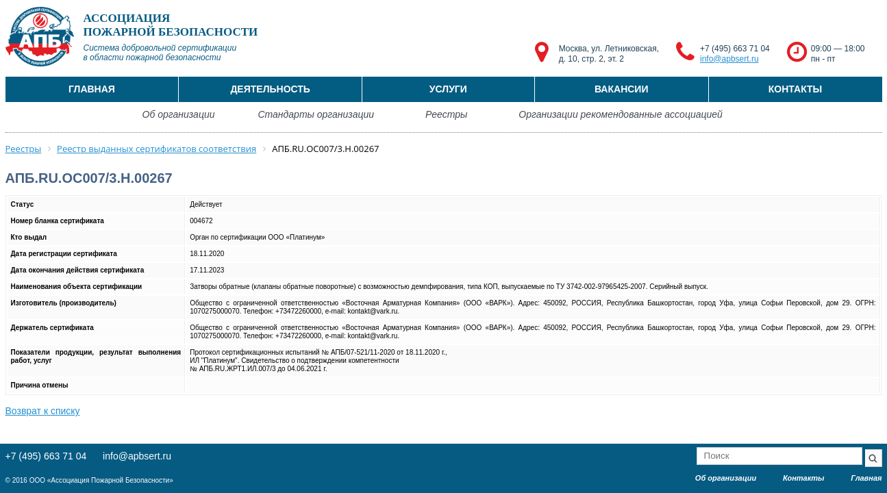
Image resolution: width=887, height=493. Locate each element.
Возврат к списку (42, 410)
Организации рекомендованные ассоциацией (621, 114)
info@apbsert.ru (729, 59)
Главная (91, 89)
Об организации (178, 114)
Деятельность (270, 89)
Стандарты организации (316, 114)
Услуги (448, 89)
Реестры (446, 114)
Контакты (795, 89)
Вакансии (622, 89)
